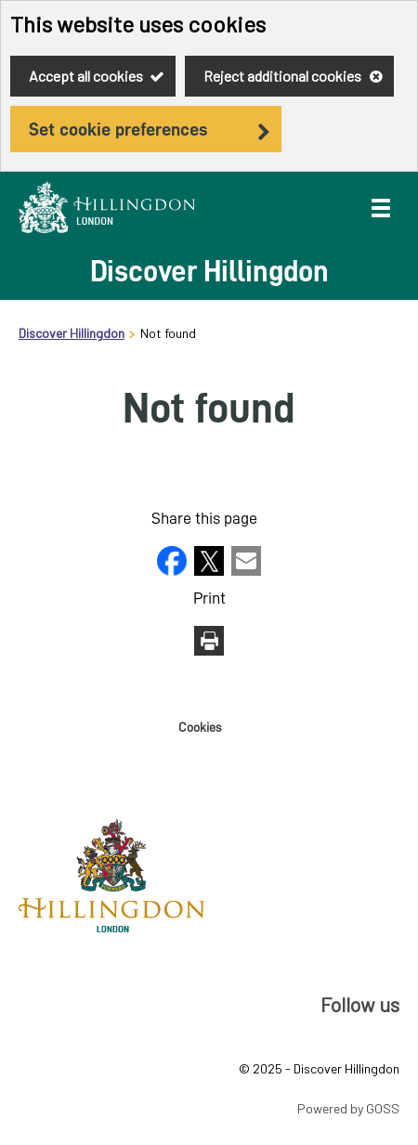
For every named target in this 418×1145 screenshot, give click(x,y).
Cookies (199, 727)
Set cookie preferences (118, 129)
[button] (173, 569)
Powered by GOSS (348, 1108)
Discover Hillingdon (71, 333)
